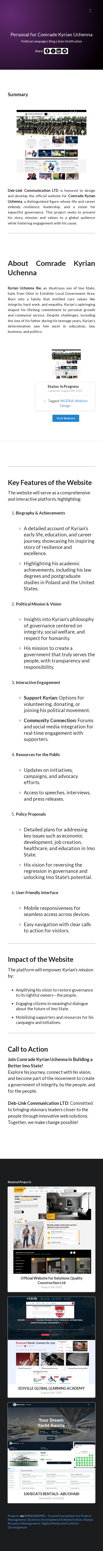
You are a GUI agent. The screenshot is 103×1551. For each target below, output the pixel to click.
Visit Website (66, 418)
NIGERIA (67, 401)
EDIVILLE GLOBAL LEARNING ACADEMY (51, 1388)
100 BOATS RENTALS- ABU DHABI (51, 1494)
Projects (14, 1516)
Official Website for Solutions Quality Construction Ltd (52, 1280)
